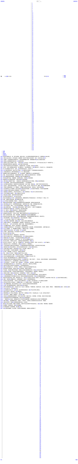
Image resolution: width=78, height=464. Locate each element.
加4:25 (2, 159)
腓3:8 (2, 269)
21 (32, 25)
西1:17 (2, 288)
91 (32, 102)
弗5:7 (2, 233)
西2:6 (2, 306)
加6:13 (2, 170)
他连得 (4, 153)
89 (32, 100)
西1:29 (2, 302)
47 (32, 53)
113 (33, 126)
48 (32, 54)
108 (33, 121)
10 (32, 12)
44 (32, 50)
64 (32, 72)
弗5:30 (2, 237)
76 (32, 85)
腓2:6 (2, 251)
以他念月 (5, 155)
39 (32, 44)
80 (32, 90)
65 (32, 73)
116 (33, 129)
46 (32, 52)
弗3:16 (2, 220)
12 (32, 15)
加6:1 (2, 167)
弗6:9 (2, 242)
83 (32, 93)
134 (33, 149)
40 (32, 45)
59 (32, 66)
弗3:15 (2, 219)
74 (32, 83)
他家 (65, 76)
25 (32, 29)
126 (33, 140)
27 (32, 31)
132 (33, 147)
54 (32, 61)
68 (32, 76)
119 (33, 133)
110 (33, 123)
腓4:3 (2, 277)
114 (33, 127)
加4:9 (2, 156)
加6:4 (2, 168)
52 (32, 59)
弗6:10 (2, 243)
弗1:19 (2, 190)
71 (32, 80)
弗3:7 (2, 214)
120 (33, 134)
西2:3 (2, 305)
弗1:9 (2, 179)
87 (32, 97)
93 (32, 104)
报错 (77, 459)
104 (33, 116)
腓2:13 (2, 254)
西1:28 (2, 300)
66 (32, 74)
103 (33, 115)
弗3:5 (2, 213)
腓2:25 (2, 259)
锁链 (65, 75)
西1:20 (2, 292)
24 (32, 28)
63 (32, 71)
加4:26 (2, 161)
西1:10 (2, 282)
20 (32, 23)
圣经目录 (75, 1)
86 (32, 96)
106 (33, 118)
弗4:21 (2, 230)
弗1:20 (2, 191)
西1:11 (2, 283)
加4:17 (2, 158)
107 (33, 119)
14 (32, 17)
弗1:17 (2, 187)
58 (32, 65)
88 (32, 98)
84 (32, 94)
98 (32, 110)
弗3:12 (2, 217)
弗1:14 (2, 185)
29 (32, 33)
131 (33, 146)
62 (32, 70)
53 (32, 60)
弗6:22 (2, 246)
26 (32, 30)
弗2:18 (2, 208)
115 (33, 128)
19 (32, 22)
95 (32, 106)
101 (33, 113)
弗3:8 (2, 216)
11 (32, 13)
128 (33, 143)
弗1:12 (2, 182)
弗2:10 (2, 204)
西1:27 (2, 299)
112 (33, 125)
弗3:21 (2, 222)
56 (32, 63)
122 (33, 136)
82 (32, 92)
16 (32, 19)
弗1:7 (2, 177)
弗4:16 (2, 227)
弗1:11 (2, 181)
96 (32, 107)
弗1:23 (2, 194)
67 (32, 75)
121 (33, 135)
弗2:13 (2, 205)
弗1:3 (2, 173)
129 (33, 144)
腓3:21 (2, 276)
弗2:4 (2, 199)
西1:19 (2, 291)
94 (32, 105)
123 (33, 137)
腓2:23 (2, 257)
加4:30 (2, 162)
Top (1, 459)
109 (33, 122)
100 (33, 112)
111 (33, 124)
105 (33, 117)
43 (32, 49)
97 (32, 108)
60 (32, 68)
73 (32, 82)
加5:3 (2, 164)
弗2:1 (2, 196)
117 (33, 131)
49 (32, 55)
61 (32, 69)
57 (32, 64)
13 (32, 16)
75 (32, 84)
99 (32, 111)
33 (32, 38)
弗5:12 (2, 234)
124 (33, 138)
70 (32, 79)
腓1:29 (2, 250)
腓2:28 (2, 263)
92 (32, 103)
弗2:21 (2, 210)
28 (32, 32)
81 (32, 91)
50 (32, 57)
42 (32, 48)
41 (32, 47)
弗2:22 (2, 211)
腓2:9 (2, 253)
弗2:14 (2, 207)
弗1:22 (2, 193)
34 (32, 39)
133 (33, 148)
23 (32, 27)
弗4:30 (2, 231)
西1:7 (2, 280)
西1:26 (2, 297)
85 (32, 95)
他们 (4, 152)
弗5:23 (2, 236)
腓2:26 (2, 260)
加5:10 (2, 165)
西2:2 (2, 303)
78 (32, 87)
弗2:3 (2, 197)
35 (32, 40)
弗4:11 (2, 225)
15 (32, 18)
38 (32, 43)
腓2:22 (2, 256)
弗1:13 (2, 184)
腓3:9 (2, 271)
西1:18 (2, 289)
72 (32, 81)
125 (33, 139)
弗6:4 (2, 240)
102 (33, 114)
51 (32, 58)
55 (32, 62)
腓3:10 (2, 273)
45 (32, 51)
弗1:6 (2, 176)
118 (33, 132)
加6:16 (2, 171)
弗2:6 (2, 200)
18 (32, 21)
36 (32, 41)
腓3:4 (2, 268)
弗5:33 (2, 239)
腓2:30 (2, 266)
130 (33, 145)
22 (32, 26)
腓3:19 (2, 274)
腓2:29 (2, 265)
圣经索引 (3, 1)
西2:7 (2, 308)
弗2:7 (2, 202)
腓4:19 (2, 279)
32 (32, 37)
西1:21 (2, 294)
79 (32, 89)
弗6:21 (2, 245)
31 (32, 36)
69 (32, 78)
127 (33, 142)
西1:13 (2, 285)
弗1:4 (2, 174)
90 (32, 101)
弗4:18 (2, 228)
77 (32, 86)
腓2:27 (2, 262)
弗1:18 (2, 188)
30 (32, 34)
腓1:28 (2, 248)
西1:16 (2, 286)
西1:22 (2, 296)
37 (32, 42)
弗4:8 (2, 223)
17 (32, 20)
